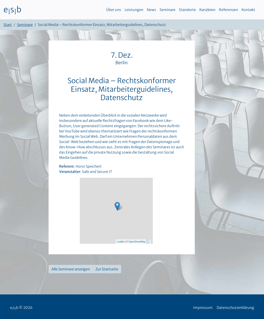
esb (12, 10)
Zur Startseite (106, 269)
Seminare (167, 9)
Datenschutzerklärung (235, 307)
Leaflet (120, 241)
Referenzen (228, 9)
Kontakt (248, 9)
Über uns (113, 9)
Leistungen (134, 9)
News (151, 9)
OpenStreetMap (137, 241)
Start (8, 24)
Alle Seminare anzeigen (70, 269)
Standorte (187, 9)
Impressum (203, 307)
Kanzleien (207, 9)
